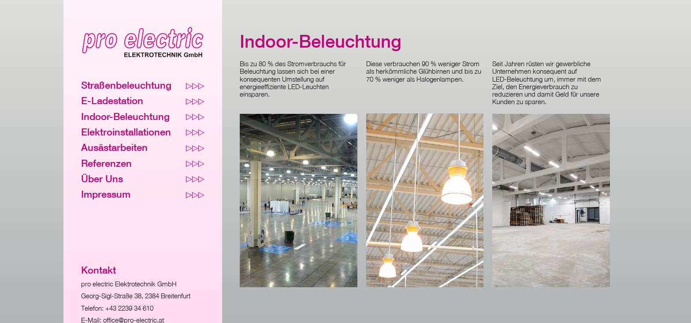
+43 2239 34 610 (129, 308)
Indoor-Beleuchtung (142, 116)
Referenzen (142, 163)
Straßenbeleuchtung (142, 85)
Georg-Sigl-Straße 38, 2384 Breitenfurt (135, 296)
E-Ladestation (142, 100)
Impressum (142, 194)
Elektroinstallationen (142, 132)
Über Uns (142, 178)
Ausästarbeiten (142, 147)
